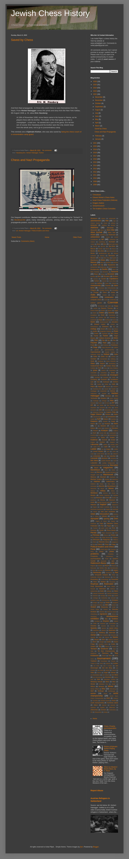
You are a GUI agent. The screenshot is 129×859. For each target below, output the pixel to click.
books (104, 269)
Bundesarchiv (19, 220)
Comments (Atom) (27, 241)
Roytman (95, 584)
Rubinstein (108, 584)
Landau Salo (114, 444)
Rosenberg (94, 579)
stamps (93, 635)
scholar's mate (95, 600)
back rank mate (113, 244)
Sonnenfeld (112, 623)
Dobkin (101, 313)
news (93, 514)
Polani (107, 544)
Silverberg (93, 616)
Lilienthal (112, 456)
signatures (103, 614)
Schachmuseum (98, 206)
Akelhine (104, 225)
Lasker (93, 449)
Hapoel (100, 386)
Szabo (113, 644)
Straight (101, 642)
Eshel (109, 329)
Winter (111, 686)
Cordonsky (113, 299)
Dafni (109, 306)
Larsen (113, 446)
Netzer (95, 511)
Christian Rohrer (104, 290)
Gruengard (114, 375)
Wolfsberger (111, 691)
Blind (101, 262)
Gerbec (113, 356)
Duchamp (112, 317)
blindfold (108, 262)
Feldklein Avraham (104, 338)
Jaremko (115, 410)
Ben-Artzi (101, 251)
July (97, 113)
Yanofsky (95, 700)
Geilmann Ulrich (95, 354)
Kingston (112, 426)
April (97, 123)
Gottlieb (93, 368)
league (108, 449)
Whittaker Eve (103, 684)
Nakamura (115, 504)
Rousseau (112, 582)
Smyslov (106, 621)
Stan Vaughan (104, 635)
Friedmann (114, 345)
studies (108, 642)
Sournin (112, 626)
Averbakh (112, 242)
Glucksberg (112, 363)
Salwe (116, 591)
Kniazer (104, 430)
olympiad (95, 518)
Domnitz (111, 313)
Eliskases (105, 326)
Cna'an (105, 295)
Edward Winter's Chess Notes (103, 197)
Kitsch (100, 428)
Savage (103, 595)
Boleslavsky (112, 267)
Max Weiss (111, 484)
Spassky (94, 628)
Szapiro (93, 646)
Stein (100, 637)
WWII (108, 698)
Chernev (108, 285)
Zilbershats (94, 710)
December (99, 97)
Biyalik (114, 258)
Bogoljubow (111, 265)
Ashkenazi (112, 239)
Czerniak (113, 302)
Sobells (116, 621)
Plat (94, 544)
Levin (114, 451)
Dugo (100, 320)
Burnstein (107, 276)
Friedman (106, 345)
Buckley (93, 276)
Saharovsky (94, 591)
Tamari (107, 646)
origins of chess (101, 521)
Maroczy (93, 477)
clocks (113, 292)
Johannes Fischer (98, 412)
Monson (105, 493)
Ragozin (93, 565)
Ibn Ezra (106, 403)
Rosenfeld (114, 579)
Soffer (95, 623)
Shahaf (93, 607)
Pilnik (94, 542)
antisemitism (95, 237)
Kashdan (113, 419)
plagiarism (115, 542)
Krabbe (112, 437)
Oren (116, 518)
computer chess (96, 299)
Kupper (93, 442)
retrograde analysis (101, 575)
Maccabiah (114, 465)
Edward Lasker (99, 324)
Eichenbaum (94, 326)
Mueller (114, 497)
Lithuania (113, 458)
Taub (114, 649)
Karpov (105, 419)
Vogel (106, 672)
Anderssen (112, 234)
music (92, 502)
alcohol (113, 225)
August (98, 110)
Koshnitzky (113, 435)
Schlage (95, 598)
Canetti (103, 278)
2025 (95, 85)
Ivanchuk (102, 407)
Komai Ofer (102, 433)
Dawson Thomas (107, 308)
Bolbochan (103, 267)
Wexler (93, 684)
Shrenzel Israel (111, 611)
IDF (92, 405)
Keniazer (107, 423)
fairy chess (114, 333)
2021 (95, 143)
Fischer (94, 343)
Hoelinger (96, 400)
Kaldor (116, 414)
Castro (107, 283)
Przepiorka (94, 556)
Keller (100, 423)
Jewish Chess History (50, 13)
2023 (95, 91)
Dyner (93, 322)
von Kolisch (105, 675)
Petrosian (96, 535)
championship (96, 285)
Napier (95, 507)
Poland (99, 544)
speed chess (113, 628)
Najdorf (103, 504)
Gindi (92, 361)
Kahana (107, 414)
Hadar (106, 384)
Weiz (114, 681)
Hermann (108, 396)
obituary (104, 516)
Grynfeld (97, 377)
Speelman (96, 630)
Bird (100, 258)
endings (93, 329)
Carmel (104, 281)
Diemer (110, 310)
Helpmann (94, 393)
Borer (114, 269)
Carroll (92, 283)
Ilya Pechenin (111, 405)
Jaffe (100, 410)
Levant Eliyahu (98, 451)
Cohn (113, 295)
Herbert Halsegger (32, 153)
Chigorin (93, 290)
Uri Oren (96, 665)
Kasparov (94, 421)
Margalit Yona (95, 474)
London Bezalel (105, 460)
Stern (103, 639)
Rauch (107, 565)
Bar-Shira (112, 246)
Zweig (105, 712)
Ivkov (109, 407)
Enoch (103, 329)
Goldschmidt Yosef (97, 366)
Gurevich (104, 379)
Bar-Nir (103, 246)
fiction (116, 338)
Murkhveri (93, 500)
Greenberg (112, 370)
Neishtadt (115, 509)
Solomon (102, 623)
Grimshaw (103, 372)
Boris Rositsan (95, 272)
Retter (113, 575)
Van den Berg (107, 668)
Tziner (101, 663)
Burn (99, 276)
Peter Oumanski (107, 533)
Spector (104, 628)
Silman (114, 614)
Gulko (113, 377)
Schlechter (104, 598)
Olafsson (113, 516)
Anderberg (103, 234)
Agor (114, 221)
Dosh (102, 315)
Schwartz (115, 600)
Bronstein (111, 274)
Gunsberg (94, 379)
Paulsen (95, 528)
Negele (108, 509)
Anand (93, 235)
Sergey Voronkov (98, 605)
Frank (92, 345)
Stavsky (93, 637)
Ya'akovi (115, 698)
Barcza (93, 248)
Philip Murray (106, 537)
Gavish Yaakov (110, 352)
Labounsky (95, 444)
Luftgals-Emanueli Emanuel (99, 465)
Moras (113, 493)
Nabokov (93, 504)
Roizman (107, 577)
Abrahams (94, 218)
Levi (108, 451)
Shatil (113, 607)
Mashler (107, 479)
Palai (101, 523)
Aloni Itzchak (96, 232)
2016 (95, 159)
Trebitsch (94, 661)
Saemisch (102, 588)
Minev (113, 491)
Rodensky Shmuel (96, 577)
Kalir (104, 416)
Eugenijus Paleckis (105, 331)
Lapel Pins (96, 446)
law (102, 449)
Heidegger (94, 391)
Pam (102, 526)
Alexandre (94, 230)
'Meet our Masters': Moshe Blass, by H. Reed (111, 769)
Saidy (102, 591)
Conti (105, 299)
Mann (106, 470)
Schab (109, 595)
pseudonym (109, 556)
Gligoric (102, 363)
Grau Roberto (114, 368)
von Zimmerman (98, 677)
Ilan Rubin (100, 405)
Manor (113, 470)
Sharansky (104, 607)
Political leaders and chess (40, 231)
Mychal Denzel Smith (103, 502)
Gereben (93, 359)
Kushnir (102, 442)
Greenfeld (93, 372)
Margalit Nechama (110, 472)
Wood (105, 693)
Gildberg (112, 359)
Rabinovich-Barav (98, 563)
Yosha (114, 700)
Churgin (96, 292)
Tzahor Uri (94, 663)
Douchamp (112, 315)
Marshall (103, 477)
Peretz (101, 530)
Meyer (102, 488)
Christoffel (115, 290)
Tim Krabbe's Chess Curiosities (104, 209)
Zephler (102, 707)
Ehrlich (113, 324)
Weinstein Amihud (109, 679)
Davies (95, 308)
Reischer (108, 570)
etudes (95, 331)
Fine (114, 340)
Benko (93, 253)
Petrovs (106, 535)
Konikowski (112, 433)
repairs (115, 570)
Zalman (104, 705)
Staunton (113, 635)
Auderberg (102, 242)
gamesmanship (109, 349)
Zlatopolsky (98, 712)
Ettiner (116, 329)
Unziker (115, 663)
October (98, 103)
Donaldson (94, 315)
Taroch (114, 646)
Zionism (103, 710)
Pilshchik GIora (104, 542)
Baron (107, 248)
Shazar (105, 609)
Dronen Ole (102, 317)
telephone (93, 653)
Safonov (112, 588)
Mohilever (94, 493)
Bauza (114, 248)
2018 (95, 153)
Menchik (101, 486)
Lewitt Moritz (100, 454)
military (102, 491)
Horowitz (93, 403)
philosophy (96, 539)
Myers (114, 502)
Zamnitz (112, 705)
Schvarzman (105, 600)
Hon (111, 400)
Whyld (113, 684)
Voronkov (108, 677)
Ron (114, 577)
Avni (104, 244)
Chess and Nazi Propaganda (30, 160)
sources (103, 626)
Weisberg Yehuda (96, 681)
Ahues (105, 223)
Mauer (101, 484)
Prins (92, 551)
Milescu (93, 491)
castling (99, 283)
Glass (93, 363)
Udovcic (108, 663)
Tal (100, 646)
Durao (114, 320)
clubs (93, 295)
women (93, 693)
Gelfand (106, 354)
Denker (103, 310)
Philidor (113, 535)
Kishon (41, 153)
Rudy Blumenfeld (97, 586)
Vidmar (114, 670)
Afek (107, 221)
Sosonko (93, 626)
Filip (103, 340)
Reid (94, 570)
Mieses (111, 488)
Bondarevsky (95, 269)
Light (105, 456)
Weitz (107, 681)
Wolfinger (101, 691)
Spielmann (112, 630)
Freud (98, 345)
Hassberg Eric (21, 153)
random (100, 565)
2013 (95, 169)
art (17, 231)
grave (95, 370)
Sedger (95, 602)
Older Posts (77, 237)
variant (108, 670)
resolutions (109, 572)
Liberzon (115, 454)
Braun (96, 274)
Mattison (93, 484)
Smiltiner (115, 619)
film (109, 340)
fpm (81, 847)
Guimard (105, 377)
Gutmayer (106, 382)
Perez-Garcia (111, 530)
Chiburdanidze (111, 288)
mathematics (110, 481)
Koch (94, 433)
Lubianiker (94, 463)
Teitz (92, 651)
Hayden (113, 389)
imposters (93, 407)
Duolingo (107, 320)
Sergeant (115, 602)
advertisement (96, 221)
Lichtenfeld (96, 456)
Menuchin (93, 488)
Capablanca (113, 279)
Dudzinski (93, 320)
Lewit (92, 454)
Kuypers (112, 442)
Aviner (92, 244)
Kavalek (105, 421)
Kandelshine (112, 416)
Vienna (99, 672)
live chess (94, 460)
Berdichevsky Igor (104, 253)
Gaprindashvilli (95, 352)
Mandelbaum (95, 470)
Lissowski (94, 458)
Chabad (113, 283)
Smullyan (97, 621)
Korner (105, 435)
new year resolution (108, 511)
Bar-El (95, 246)
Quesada (103, 561)
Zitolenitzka (112, 710)
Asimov (93, 242)
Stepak (96, 639)
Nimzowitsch (104, 514)
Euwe (116, 331)
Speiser (104, 630)
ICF (113, 403)
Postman (113, 549)
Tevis (110, 655)
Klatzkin (106, 428)
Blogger (96, 847)
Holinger (104, 400)
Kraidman (94, 440)
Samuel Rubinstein (98, 593)
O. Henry (96, 516)
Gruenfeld (103, 375)
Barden (100, 248)
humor (100, 403)
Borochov (105, 272)
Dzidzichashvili (104, 322)
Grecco (103, 370)
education (115, 322)
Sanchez (95, 595)
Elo (114, 326)
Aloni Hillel (110, 230)
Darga (116, 306)
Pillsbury (115, 539)
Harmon (108, 386)
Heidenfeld (103, 391)
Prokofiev (111, 554)
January (98, 139)
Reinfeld (100, 570)
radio (113, 563)
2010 (95, 178)
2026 (95, 81)
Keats (113, 421)
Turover (113, 661)
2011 (95, 175)
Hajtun (93, 386)
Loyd (114, 460)
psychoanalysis (96, 558)
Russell (93, 588)
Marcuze (99, 472)
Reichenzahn (114, 568)
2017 (95, 156)
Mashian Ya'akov (96, 479)
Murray (102, 500)
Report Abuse (97, 790)
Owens (113, 521)
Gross (113, 372)
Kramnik (104, 440)
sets (106, 605)
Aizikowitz (94, 225)
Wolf (92, 691)
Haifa (113, 384)
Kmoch (95, 430)
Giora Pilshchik (111, 361)
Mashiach (112, 477)
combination (109, 297)
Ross (95, 582)
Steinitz (115, 637)
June (97, 116)
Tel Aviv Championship (106, 651)
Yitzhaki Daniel (104, 700)
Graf (99, 368)
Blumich (115, 262)
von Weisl (115, 675)
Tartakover (104, 649)
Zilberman (112, 707)
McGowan (93, 486)
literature (105, 458)
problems (95, 554)
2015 (95, 162)
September (99, 107)
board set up (98, 265)
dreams (93, 317)
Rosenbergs (104, 579)
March (97, 126)
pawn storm (104, 528)
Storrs (95, 642)
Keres (116, 424)
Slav (106, 619)
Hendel (104, 393)
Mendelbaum (111, 486)
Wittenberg (113, 689)
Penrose (93, 530)
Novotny (115, 514)
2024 (95, 88)
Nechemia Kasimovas (97, 509)
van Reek (100, 670)
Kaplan (93, 419)
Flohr (104, 343)
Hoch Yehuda (114, 398)
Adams (103, 218)
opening (106, 519)
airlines (113, 223)
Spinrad (93, 632)
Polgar (113, 544)
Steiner (107, 637)
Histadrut (103, 398)
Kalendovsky (96, 416)
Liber (108, 454)
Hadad (99, 384)
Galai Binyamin (106, 347)
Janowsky (107, 410)
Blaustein (113, 260)
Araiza (108, 237)
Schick (116, 595)
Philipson (115, 537)
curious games (96, 303)
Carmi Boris (112, 281)
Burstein (115, 276)
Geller (95, 356)
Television (105, 653)
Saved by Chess (22, 40)
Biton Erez (106, 258)
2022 (95, 94)
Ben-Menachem (111, 251)
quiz (113, 561)
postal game (104, 549)
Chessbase (97, 195)
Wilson (93, 686)
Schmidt (113, 598)
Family (96, 336)
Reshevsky (97, 572)
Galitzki (116, 347)
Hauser (106, 389)
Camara (95, 278)
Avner (99, 244)
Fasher (105, 336)
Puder (107, 558)
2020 (95, 146)
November (99, 100)
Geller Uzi (104, 356)
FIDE (96, 340)
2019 (95, 149)
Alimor (102, 230)
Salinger (109, 591)
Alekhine (94, 227)
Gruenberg (94, 375)
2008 (95, 185)
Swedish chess (103, 644)
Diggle (116, 310)
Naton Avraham (105, 507)
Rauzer (114, 565)
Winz (103, 689)
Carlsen (96, 281)
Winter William (95, 689)
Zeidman (93, 707)
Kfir (96, 426)
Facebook (105, 333)
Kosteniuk (93, 437)
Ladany (105, 444)
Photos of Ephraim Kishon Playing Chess (110, 749)
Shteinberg (94, 614)
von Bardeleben (95, 675)
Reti (116, 572)
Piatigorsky (106, 539)
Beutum (93, 258)
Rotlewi (103, 582)
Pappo (109, 526)
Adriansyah (112, 218)
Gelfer (116, 354)
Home (47, 237)
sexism (114, 605)
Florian (113, 343)
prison (101, 551)
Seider (108, 602)
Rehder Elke (103, 568)
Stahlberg (102, 632)
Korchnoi (93, 435)
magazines (108, 467)
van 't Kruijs (107, 665)
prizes (112, 551)
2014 (95, 165)
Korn (99, 435)
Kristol (113, 440)
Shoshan (102, 611)
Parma (116, 526)
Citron (105, 292)
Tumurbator (104, 661)
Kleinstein (115, 428)
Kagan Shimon (96, 414)
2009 (95, 181)
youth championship (97, 703)
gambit (97, 349)
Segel (101, 602)
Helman (112, 391)
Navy (114, 507)
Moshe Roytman (104, 495)
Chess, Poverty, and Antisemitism (110, 727)
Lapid (105, 446)
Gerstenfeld (103, 359)
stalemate (112, 632)
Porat (93, 549)
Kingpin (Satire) (98, 203)
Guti (98, 382)
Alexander (110, 227)
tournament (104, 658)
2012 (95, 172)
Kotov (103, 437)
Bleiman (93, 262)
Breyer (103, 274)
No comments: (47, 150)
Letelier (116, 449)
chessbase (101, 288)
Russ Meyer (111, 586)
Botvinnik (114, 272)
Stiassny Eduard (113, 639)
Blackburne (94, 260)
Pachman (93, 523)
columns (94, 297)
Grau (105, 368)
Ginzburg (100, 361)
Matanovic (115, 479)
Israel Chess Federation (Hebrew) (105, 200)
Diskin (94, 313)
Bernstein (112, 255)
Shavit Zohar (95, 609)
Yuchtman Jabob (112, 703)
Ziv (91, 712)
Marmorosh (108, 474)
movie (107, 497)
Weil (98, 679)
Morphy (93, 495)
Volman (113, 672)
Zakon (96, 705)
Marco (92, 472)
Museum (112, 500)
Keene (93, 423)
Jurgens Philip (111, 412)
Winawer (101, 686)
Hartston (115, 386)
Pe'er (113, 528)
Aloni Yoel (111, 232)
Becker (93, 251)
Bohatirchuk (94, 267)
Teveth (104, 655)
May (97, 119)
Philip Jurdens (95, 537)
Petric (116, 533)
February (98, 136)
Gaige (95, 347)
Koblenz (115, 430)
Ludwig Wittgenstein (108, 463)
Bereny (102, 255)
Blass (103, 260)
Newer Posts (16, 237)
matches (97, 481)
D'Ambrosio (101, 306)
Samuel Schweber (112, 593)
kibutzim (103, 426)
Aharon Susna (95, 223)
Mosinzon (99, 497)
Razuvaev (93, 568)
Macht (96, 467)
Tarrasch (94, 649)
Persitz (94, 533)
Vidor (92, 672)
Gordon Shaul (111, 366)
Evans (96, 333)
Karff (98, 419)
